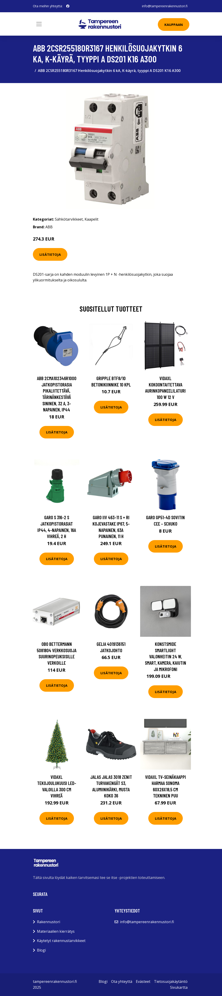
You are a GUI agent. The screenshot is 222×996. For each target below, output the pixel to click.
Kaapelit (91, 219)
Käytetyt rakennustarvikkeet (61, 940)
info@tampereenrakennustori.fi (165, 6)
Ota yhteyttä (121, 981)
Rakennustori (48, 921)
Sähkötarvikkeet (69, 219)
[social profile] (67, 6)
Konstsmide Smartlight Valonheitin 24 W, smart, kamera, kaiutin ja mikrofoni (165, 656)
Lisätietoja (50, 254)
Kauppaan (173, 24)
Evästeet (143, 981)
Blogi (41, 950)
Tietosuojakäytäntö (171, 981)
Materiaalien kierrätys (56, 931)
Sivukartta (179, 987)
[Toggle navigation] (39, 24)
